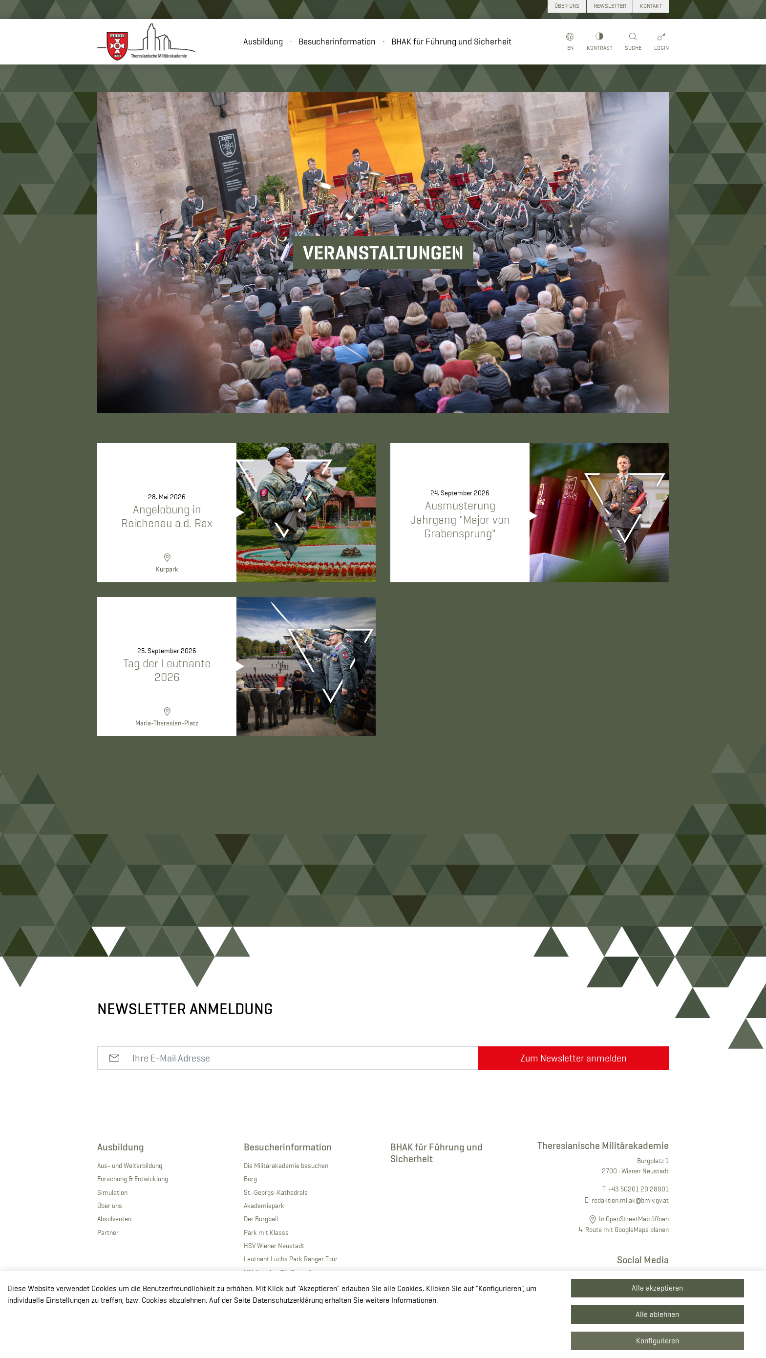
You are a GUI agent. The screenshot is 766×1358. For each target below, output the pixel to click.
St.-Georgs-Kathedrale (276, 1192)
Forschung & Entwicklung (132, 1179)
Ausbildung (263, 41)
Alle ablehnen (657, 1314)
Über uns (109, 1205)
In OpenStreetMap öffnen (634, 1219)
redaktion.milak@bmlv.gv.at (630, 1200)
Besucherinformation (337, 41)
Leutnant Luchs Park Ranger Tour (291, 1259)
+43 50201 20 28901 (638, 1189)
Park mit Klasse (266, 1232)
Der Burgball (261, 1219)
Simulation (112, 1192)
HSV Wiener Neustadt (274, 1246)
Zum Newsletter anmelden (573, 1058)
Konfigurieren (657, 1340)
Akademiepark (264, 1205)
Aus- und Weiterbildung (129, 1165)
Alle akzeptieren (657, 1288)
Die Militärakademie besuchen (286, 1165)
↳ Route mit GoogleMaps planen (623, 1229)
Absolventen (114, 1219)
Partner (108, 1232)
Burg (250, 1179)
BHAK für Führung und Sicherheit (451, 41)
